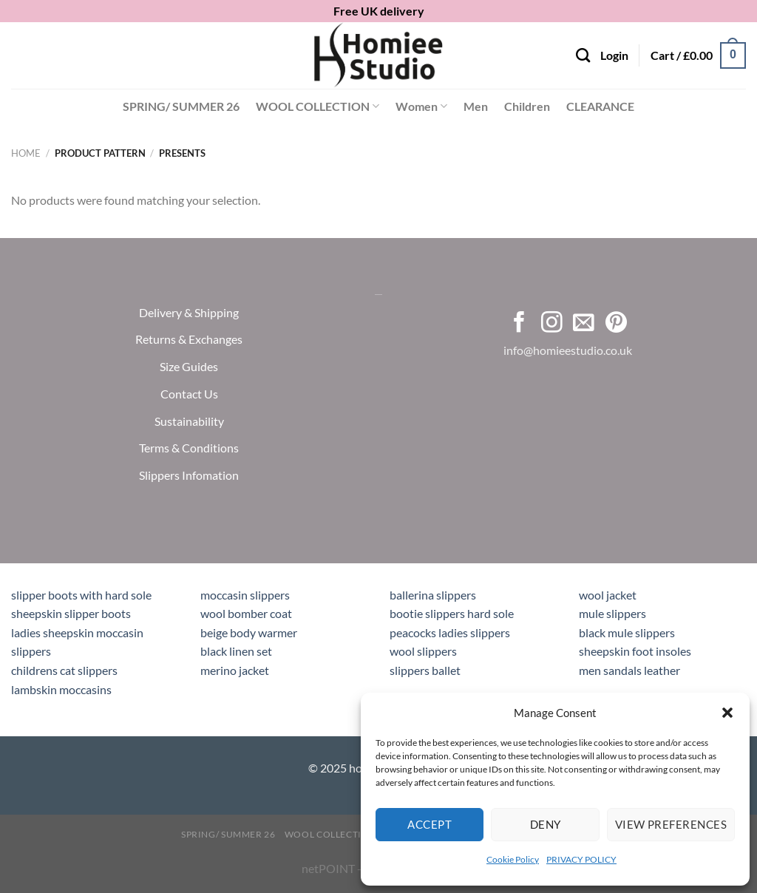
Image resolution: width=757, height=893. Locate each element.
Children (527, 106)
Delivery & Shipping (189, 312)
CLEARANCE (600, 106)
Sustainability (189, 420)
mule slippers (612, 613)
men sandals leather (629, 670)
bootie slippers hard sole (452, 613)
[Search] (583, 55)
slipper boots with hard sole (81, 595)
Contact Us (189, 393)
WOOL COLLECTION (317, 106)
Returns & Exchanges (188, 339)
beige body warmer (248, 632)
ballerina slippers (433, 595)
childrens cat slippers (64, 670)
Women (421, 106)
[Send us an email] (583, 323)
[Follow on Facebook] (519, 323)
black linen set (236, 651)
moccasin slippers (245, 595)
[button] (727, 712)
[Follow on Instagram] (552, 323)
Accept (429, 824)
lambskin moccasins (61, 689)
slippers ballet (425, 670)
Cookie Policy (512, 859)
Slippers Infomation (189, 475)
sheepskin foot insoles (635, 651)
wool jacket (608, 595)
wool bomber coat (246, 613)
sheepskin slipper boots (71, 613)
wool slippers (423, 651)
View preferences (671, 824)
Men (476, 106)
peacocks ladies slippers (450, 632)
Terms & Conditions (189, 448)
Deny (545, 824)
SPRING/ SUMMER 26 (181, 106)
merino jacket (234, 670)
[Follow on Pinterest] (616, 323)
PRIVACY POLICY (581, 859)
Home (26, 153)
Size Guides (189, 366)
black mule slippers (627, 632)
